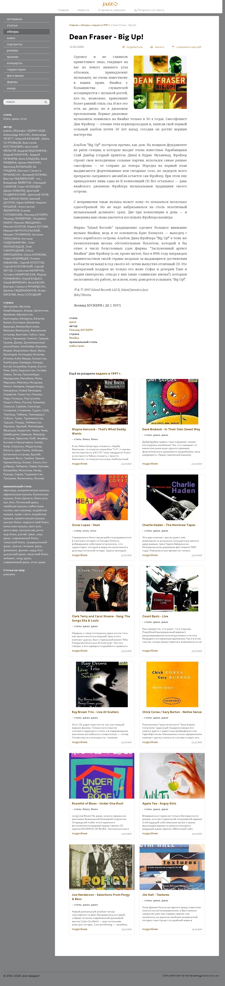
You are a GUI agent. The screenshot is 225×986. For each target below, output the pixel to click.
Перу (6, 398)
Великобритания (27, 326)
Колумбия (19, 366)
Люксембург (31, 374)
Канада (38, 362)
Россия (26, 402)
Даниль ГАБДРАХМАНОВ (19, 290)
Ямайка (42, 438)
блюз (6, 118)
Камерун (25, 362)
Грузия (7, 342)
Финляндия (35, 426)
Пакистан (23, 394)
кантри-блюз (12, 522)
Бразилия (33, 322)
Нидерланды (34, 386)
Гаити (7, 338)
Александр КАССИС (16, 134)
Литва (17, 374)
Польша (17, 398)
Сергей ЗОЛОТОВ (32, 262)
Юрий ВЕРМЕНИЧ (15, 282)
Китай (7, 366)
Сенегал (8, 406)
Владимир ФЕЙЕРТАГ (17, 182)
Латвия (41, 370)
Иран (41, 350)
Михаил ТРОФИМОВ (16, 234)
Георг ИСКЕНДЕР (29, 186)
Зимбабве (27, 346)
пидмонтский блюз (36, 522)
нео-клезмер (22, 510)
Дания (18, 342)
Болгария (19, 322)
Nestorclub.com (210, 975)
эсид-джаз (23, 558)
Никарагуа (10, 390)
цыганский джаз (14, 554)
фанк (38, 546)
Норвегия (9, 394)
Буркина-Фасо (13, 458)
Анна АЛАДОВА (28, 158)
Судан (36, 410)
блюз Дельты (24, 498)
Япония (39, 478)
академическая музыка (33, 490)
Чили (44, 430)
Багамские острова (16, 454)
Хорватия (23, 430)
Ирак (33, 350)
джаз (15, 118)
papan (7, 130)
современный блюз (25, 538)
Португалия (32, 398)
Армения (9, 314)
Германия (18, 338)
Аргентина (41, 310)
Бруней (35, 454)
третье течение (22, 546)
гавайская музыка (15, 506)
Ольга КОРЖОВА (34, 254)
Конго (37, 462)
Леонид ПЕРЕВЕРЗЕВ (17, 218)
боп (11, 502)
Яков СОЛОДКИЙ (29, 294)
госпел (7, 510)
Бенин (7, 322)
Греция (43, 338)
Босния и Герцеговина (18, 442)
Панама (37, 394)
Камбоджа (10, 362)
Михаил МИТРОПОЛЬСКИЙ (21, 230)
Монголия (25, 470)
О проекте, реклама (111, 10)
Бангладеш (10, 318)
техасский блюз (14, 542)
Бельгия (39, 318)
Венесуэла (22, 330)
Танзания (9, 478)
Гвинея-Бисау (12, 462)
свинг (31, 534)
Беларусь (26, 318)
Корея (32, 366)
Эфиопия (22, 438)
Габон (33, 334)
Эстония (9, 438)
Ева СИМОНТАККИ (15, 198)
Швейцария (11, 434)
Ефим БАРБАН (26, 202)
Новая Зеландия (30, 390)
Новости (83, 10)
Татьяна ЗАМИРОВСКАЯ (19, 274)
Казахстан (39, 358)
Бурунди (9, 326)
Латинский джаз (27, 502)
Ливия (33, 466)
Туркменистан (33, 418)
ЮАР (32, 438)
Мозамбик (10, 470)
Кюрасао (18, 446)
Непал (7, 386)
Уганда (19, 422)
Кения (39, 442)
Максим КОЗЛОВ (14, 226)
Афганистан (25, 314)
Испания (38, 354)
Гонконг (32, 338)
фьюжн (23, 550)
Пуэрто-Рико (12, 402)
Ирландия (10, 354)
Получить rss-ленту (149, 10)
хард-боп (36, 550)
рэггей (22, 534)
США (45, 410)
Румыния (38, 402)
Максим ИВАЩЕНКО (27, 222)
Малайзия (26, 378)
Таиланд (9, 414)
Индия (7, 350)
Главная (63, 10)
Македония (11, 378)
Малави (43, 466)
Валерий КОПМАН (35, 174)
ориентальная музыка (29, 518)
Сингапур (33, 406)
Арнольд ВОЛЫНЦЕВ (17, 166)
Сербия (21, 406)
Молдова (36, 382)
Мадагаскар (33, 446)
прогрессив (27, 530)
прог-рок (35, 526)
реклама (9, 574)
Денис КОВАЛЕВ (14, 190)
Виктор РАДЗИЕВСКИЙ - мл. (22, 178)
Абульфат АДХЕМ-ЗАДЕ (29, 130)
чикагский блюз (37, 554)
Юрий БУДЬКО (32, 278)
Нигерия (18, 386)
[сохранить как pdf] (186, 47)
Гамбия (29, 458)
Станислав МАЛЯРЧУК (29, 270)
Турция (8, 422)
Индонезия (20, 350)
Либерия (21, 466)
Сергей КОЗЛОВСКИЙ (18, 266)
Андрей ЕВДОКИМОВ (32, 150)
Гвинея (39, 458)
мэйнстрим (35, 506)
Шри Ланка (22, 450)
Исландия (24, 354)
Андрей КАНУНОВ (15, 154)
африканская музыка (17, 494)
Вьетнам (22, 334)
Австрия (24, 306)
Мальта (8, 450)
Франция (9, 430)
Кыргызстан (27, 370)
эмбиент (9, 558)
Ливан (7, 374)
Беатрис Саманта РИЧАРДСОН (24, 286)
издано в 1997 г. (101, 25)
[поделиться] (132, 47)
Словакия (9, 410)
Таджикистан (33, 474)
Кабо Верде (23, 358)
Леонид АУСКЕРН (35, 214)
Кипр (6, 446)
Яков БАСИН (36, 282)
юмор (11, 88)
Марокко (9, 382)
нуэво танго (23, 514)
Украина (9, 426)
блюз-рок (40, 498)
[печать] (157, 47)
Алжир (28, 310)
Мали (38, 378)
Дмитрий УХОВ (38, 194)
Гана (41, 334)
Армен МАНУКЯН (29, 162)
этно (23, 118)
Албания (37, 450)
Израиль (41, 346)
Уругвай (21, 426)
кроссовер (10, 530)
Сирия (19, 474)
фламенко (10, 550)
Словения (24, 410)
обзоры (85, 25)
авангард (9, 490)
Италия (8, 358)
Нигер (37, 470)
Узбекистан (33, 422)
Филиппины (25, 478)
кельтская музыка (15, 526)
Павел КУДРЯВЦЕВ (15, 258)
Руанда (8, 474)
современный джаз (16, 562)
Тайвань (21, 414)
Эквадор (39, 434)
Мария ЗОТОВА (37, 226)
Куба (14, 370)
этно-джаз (38, 562)
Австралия (10, 306)
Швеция (26, 434)
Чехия (35, 430)
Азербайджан (12, 310)
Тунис (18, 418)
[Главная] (111, 4)
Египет (26, 462)
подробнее (79, 463)
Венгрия (8, 330)
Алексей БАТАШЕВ (27, 138)
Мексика (22, 382)
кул (5, 502)
